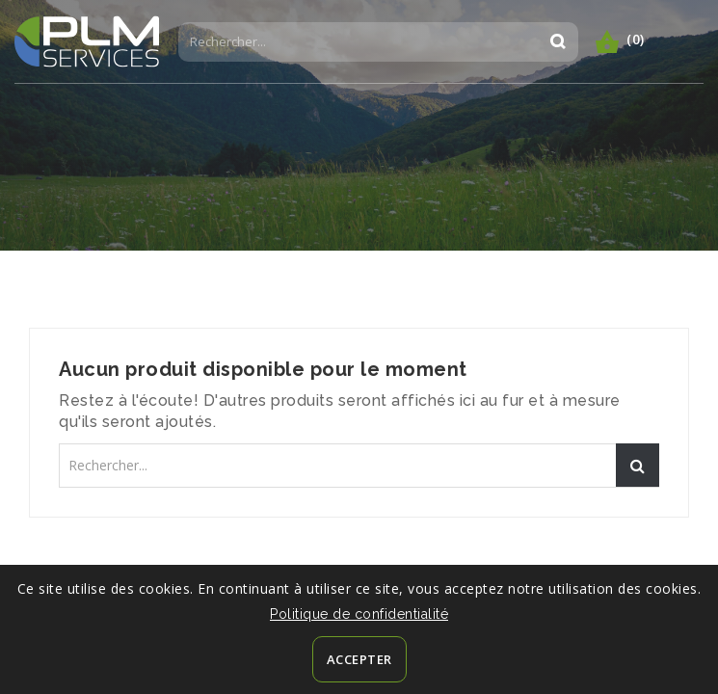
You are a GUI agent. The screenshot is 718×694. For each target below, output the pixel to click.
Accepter (359, 659)
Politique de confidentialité (359, 614)
